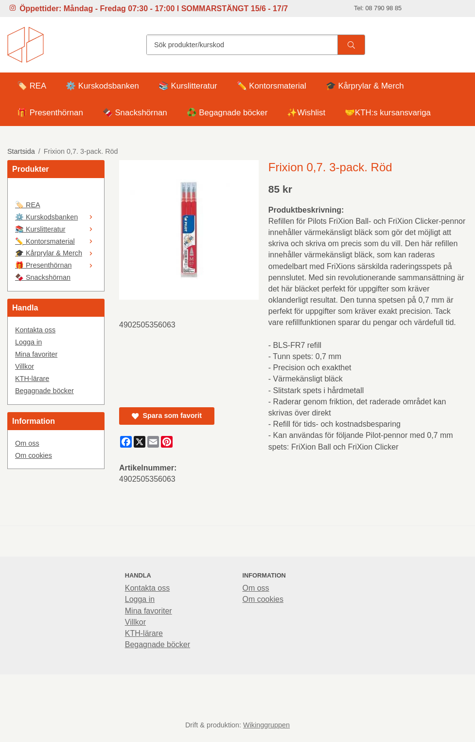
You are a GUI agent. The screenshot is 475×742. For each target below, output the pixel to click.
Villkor (24, 366)
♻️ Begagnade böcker (227, 112)
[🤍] (56, 192)
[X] (139, 442)
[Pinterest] (167, 442)
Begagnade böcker (44, 391)
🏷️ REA (31, 85)
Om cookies (33, 455)
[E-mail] (153, 442)
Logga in (28, 342)
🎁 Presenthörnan (50, 112)
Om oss (27, 443)
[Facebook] (126, 442)
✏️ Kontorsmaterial (271, 85)
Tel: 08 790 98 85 (378, 8)
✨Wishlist (306, 112)
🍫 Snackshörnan (135, 112)
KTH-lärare (32, 378)
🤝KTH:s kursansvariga (388, 112)
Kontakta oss (35, 330)
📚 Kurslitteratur (187, 85)
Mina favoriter (36, 354)
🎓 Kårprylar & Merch (365, 85)
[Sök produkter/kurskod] (242, 44)
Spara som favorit (167, 415)
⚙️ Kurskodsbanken (102, 85)
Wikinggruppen (266, 725)
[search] (351, 44)
